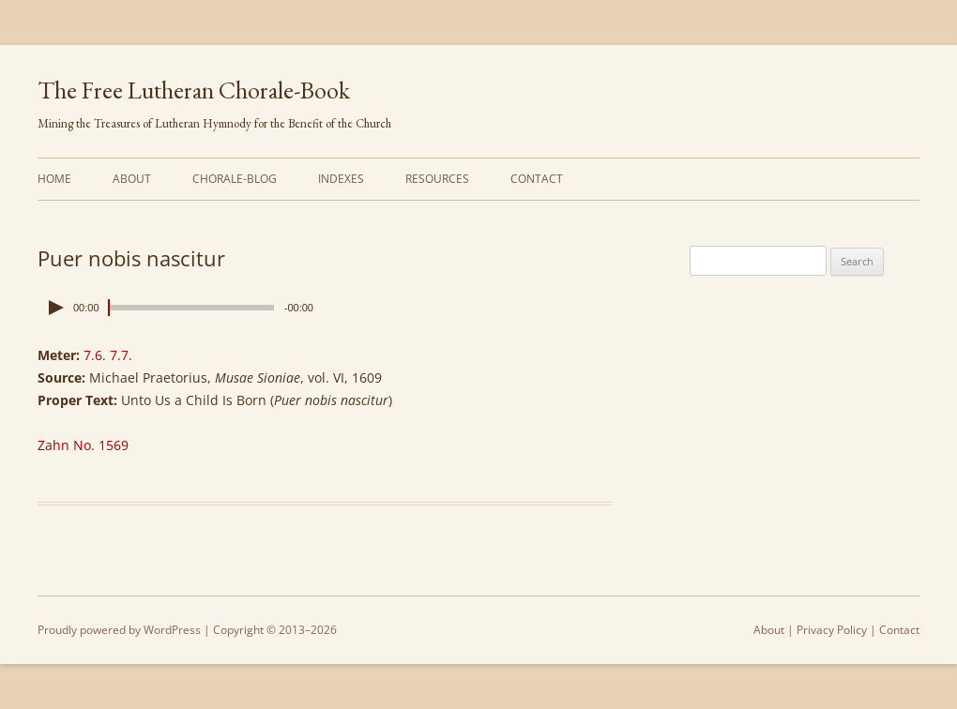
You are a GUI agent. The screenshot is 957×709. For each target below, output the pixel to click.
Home (54, 179)
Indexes (341, 179)
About (132, 179)
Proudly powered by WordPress (119, 630)
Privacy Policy (832, 630)
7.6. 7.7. (108, 355)
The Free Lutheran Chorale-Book (194, 90)
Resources (437, 179)
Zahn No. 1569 (83, 445)
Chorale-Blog (234, 179)
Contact (536, 179)
